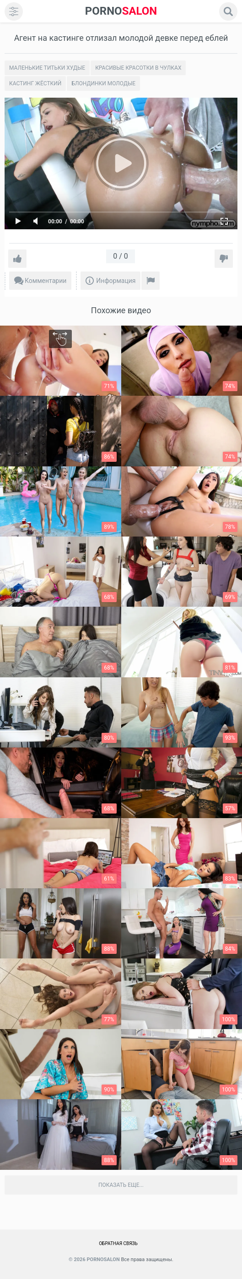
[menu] (14, 11)
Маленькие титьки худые (47, 68)
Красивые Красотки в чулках (138, 68)
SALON (121, 11)
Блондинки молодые (103, 83)
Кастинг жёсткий (35, 83)
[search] (228, 11)
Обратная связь (118, 1243)
